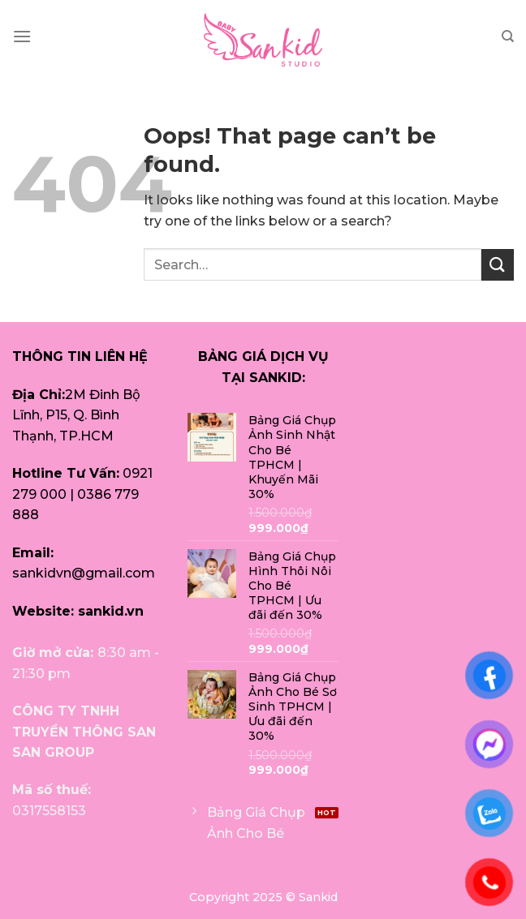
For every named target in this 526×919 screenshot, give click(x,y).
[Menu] (22, 36)
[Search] (508, 36)
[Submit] (497, 265)
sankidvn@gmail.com (83, 573)
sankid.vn (111, 611)
